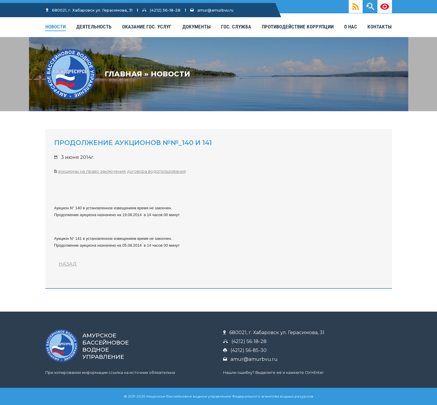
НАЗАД (68, 264)
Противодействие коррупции (298, 27)
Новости (55, 27)
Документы (196, 27)
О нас (350, 27)
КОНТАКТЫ (379, 27)
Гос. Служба (236, 27)
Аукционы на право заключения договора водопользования (122, 171)
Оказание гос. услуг (147, 27)
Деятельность (94, 27)
